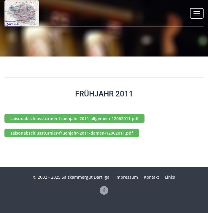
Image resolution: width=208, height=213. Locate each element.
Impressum (126, 177)
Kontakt (151, 177)
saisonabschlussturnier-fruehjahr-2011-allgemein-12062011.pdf (74, 118)
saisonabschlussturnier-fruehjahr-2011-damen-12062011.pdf (71, 133)
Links (170, 177)
